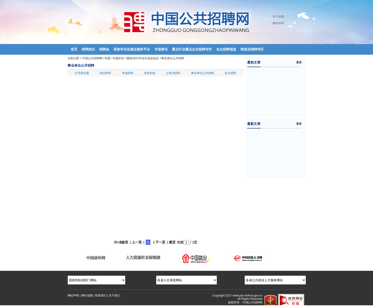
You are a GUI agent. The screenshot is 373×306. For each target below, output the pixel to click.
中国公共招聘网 (92, 58)
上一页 (137, 242)
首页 (125, 242)
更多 (299, 62)
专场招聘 (127, 73)
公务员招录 (173, 73)
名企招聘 (230, 73)
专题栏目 (118, 58)
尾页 (172, 242)
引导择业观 (82, 73)
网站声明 (278, 23)
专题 (107, 58)
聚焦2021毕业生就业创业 (143, 58)
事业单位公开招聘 (172, 58)
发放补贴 (149, 73)
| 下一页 (159, 242)
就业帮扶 (105, 73)
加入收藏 (278, 16)
